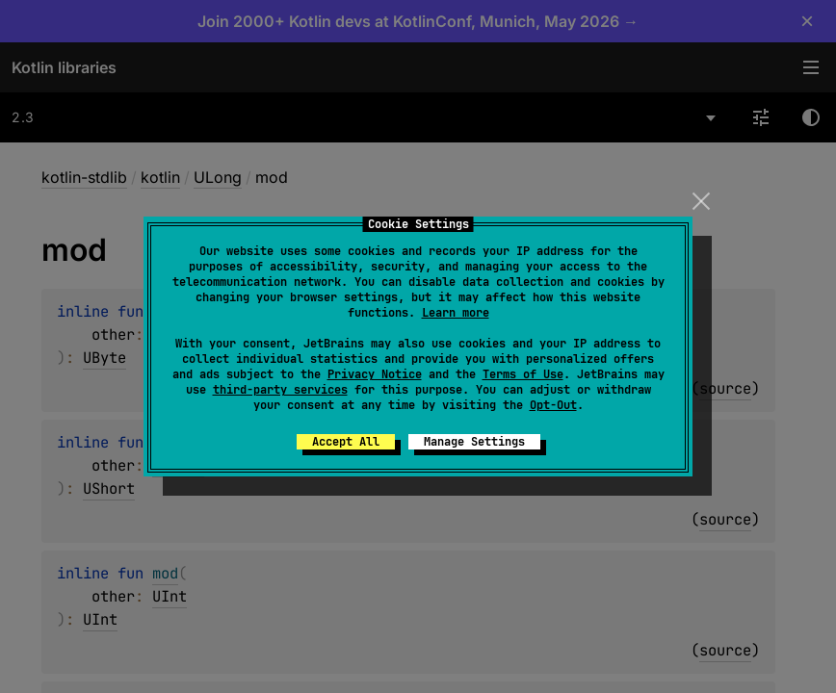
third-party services (280, 390)
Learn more (455, 313)
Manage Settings (474, 441)
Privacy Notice (374, 374)
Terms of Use (523, 374)
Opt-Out (553, 405)
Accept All (345, 441)
